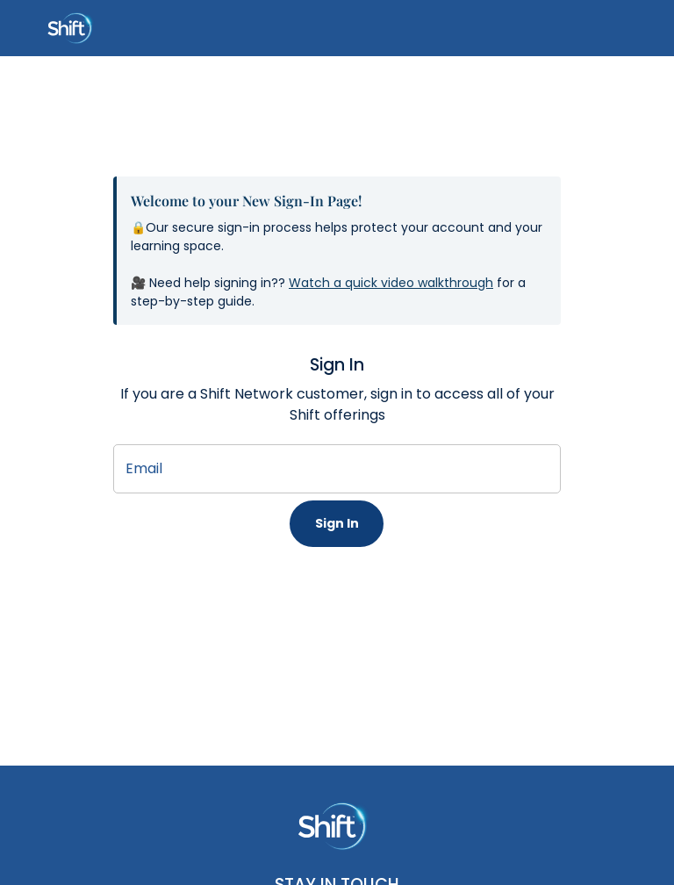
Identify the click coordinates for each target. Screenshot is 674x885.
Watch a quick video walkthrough (391, 282)
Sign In (336, 523)
